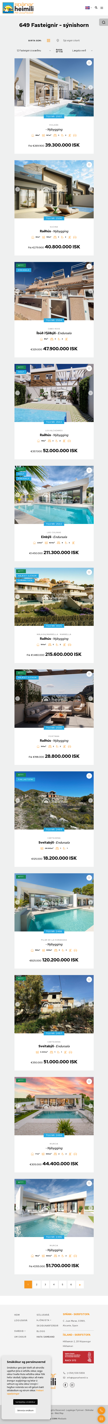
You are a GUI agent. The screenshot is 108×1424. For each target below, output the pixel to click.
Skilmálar (89, 1410)
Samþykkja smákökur (25, 1401)
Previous (17, 87)
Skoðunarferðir (47, 1325)
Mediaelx (62, 1418)
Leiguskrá (21, 1320)
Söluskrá (43, 1315)
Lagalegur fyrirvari (75, 1410)
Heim (17, 1315)
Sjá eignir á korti (71, 40)
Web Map (59, 1413)
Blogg (41, 1331)
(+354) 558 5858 (74, 1373)
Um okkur (20, 1337)
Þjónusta (43, 1320)
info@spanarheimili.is (75, 1377)
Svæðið (19, 1331)
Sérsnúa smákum (25, 1410)
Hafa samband (46, 1337)
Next (91, 87)
